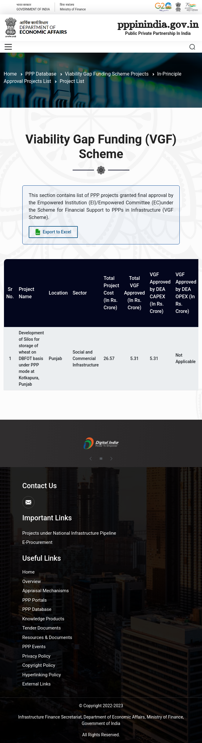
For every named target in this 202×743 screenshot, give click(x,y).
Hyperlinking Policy (41, 675)
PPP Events (34, 646)
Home (10, 74)
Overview (31, 581)
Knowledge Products (43, 619)
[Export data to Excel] (53, 232)
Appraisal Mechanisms (45, 590)
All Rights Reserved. (101, 734)
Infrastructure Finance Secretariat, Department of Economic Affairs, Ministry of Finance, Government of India (101, 720)
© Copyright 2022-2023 (101, 705)
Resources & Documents (47, 637)
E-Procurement (37, 542)
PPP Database (36, 609)
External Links (36, 684)
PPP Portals (34, 600)
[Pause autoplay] (101, 458)
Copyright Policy (38, 665)
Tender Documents (41, 628)
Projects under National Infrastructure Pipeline (69, 533)
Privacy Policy (36, 656)
